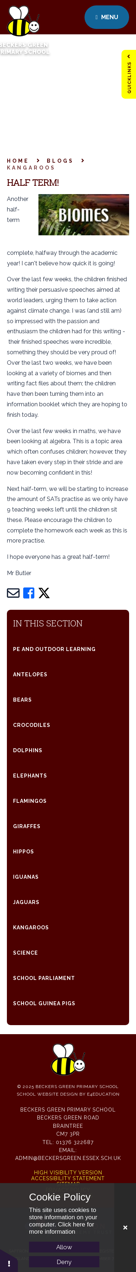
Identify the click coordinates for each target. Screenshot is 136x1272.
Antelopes (30, 674)
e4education (103, 1094)
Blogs (60, 161)
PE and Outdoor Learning (54, 649)
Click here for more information (61, 1228)
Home (18, 161)
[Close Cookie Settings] (125, 1227)
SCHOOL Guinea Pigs (44, 1003)
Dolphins (27, 750)
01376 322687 (75, 1142)
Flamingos (30, 801)
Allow (64, 1247)
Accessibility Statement (68, 1178)
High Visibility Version (68, 1172)
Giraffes (27, 826)
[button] (9, 1260)
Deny (64, 1261)
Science (25, 953)
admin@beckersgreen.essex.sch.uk (68, 1158)
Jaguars (26, 902)
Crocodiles (31, 725)
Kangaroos (31, 168)
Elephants (30, 776)
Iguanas (26, 877)
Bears (22, 700)
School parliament (44, 978)
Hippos (23, 852)
